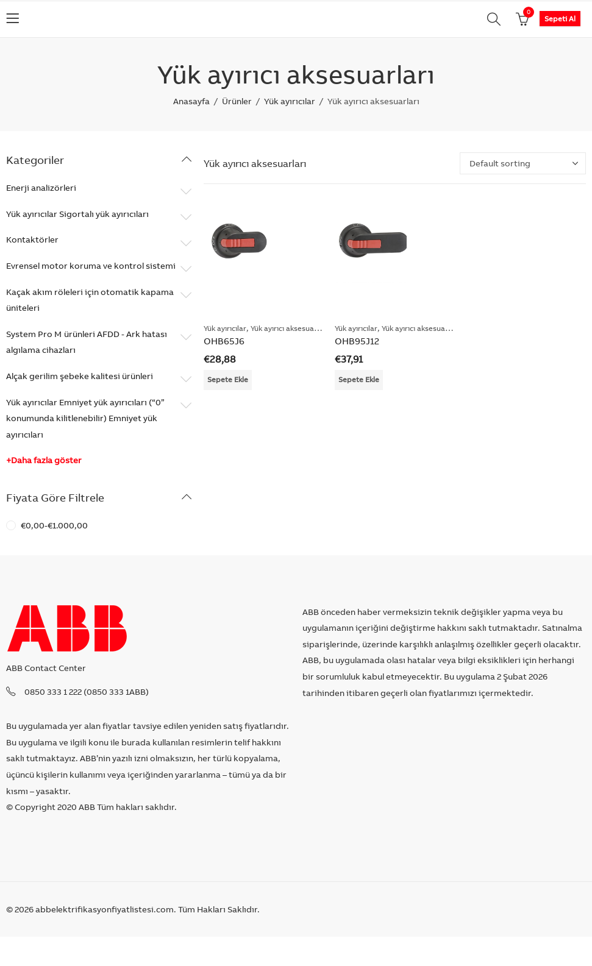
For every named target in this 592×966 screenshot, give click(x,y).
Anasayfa (191, 101)
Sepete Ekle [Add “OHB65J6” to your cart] (227, 379)
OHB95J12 (357, 341)
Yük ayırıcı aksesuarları (289, 328)
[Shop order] (523, 163)
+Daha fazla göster (44, 460)
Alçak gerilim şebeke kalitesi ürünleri (79, 376)
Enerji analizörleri (41, 187)
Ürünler (237, 101)
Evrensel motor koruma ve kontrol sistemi (91, 265)
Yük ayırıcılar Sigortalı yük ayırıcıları (77, 213)
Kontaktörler (32, 239)
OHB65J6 (224, 341)
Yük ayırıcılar (289, 101)
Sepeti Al (560, 18)
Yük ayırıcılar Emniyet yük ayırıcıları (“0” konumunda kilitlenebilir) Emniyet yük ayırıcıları (85, 418)
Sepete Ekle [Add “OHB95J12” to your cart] (358, 379)
